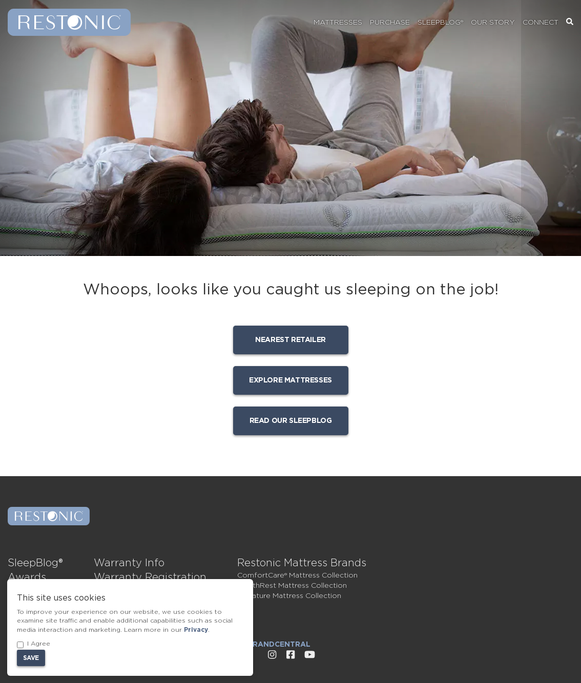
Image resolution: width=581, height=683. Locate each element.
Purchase (390, 22)
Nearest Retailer (290, 340)
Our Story (493, 22)
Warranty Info (129, 563)
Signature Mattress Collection (289, 596)
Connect (540, 22)
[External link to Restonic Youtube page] (309, 654)
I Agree (33, 644)
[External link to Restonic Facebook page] (290, 654)
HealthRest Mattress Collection (292, 585)
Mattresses (338, 22)
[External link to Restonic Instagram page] (272, 654)
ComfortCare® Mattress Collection (297, 575)
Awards (27, 577)
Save (31, 658)
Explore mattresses (290, 380)
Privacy (196, 630)
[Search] (569, 22)
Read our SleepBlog (291, 420)
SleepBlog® (440, 22)
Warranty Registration (150, 577)
